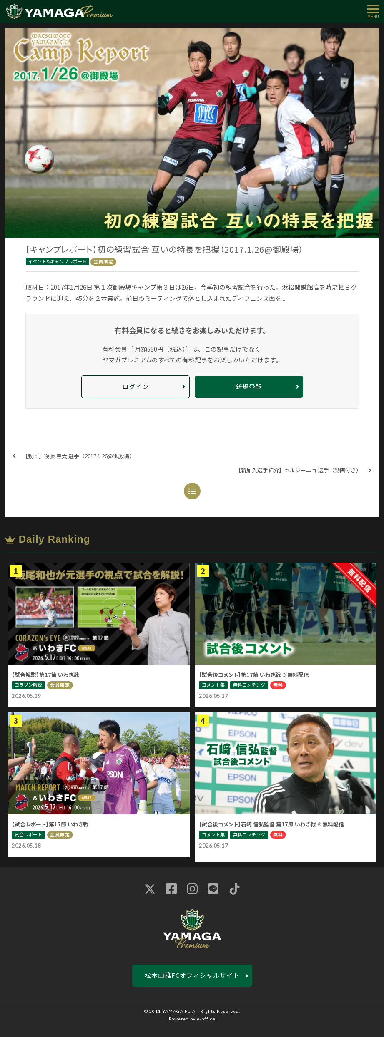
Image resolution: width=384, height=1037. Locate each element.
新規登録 (249, 386)
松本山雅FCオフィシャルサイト (192, 975)
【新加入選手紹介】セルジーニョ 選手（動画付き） (303, 470)
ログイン (135, 386)
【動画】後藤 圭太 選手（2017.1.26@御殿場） (74, 456)
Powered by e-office (192, 1018)
